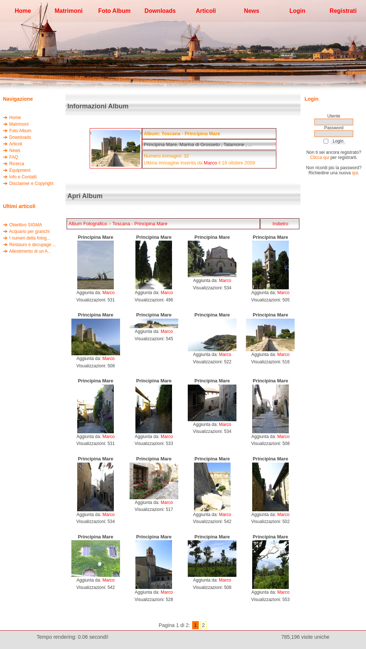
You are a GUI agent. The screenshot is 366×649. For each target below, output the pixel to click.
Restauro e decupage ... (32, 244)
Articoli (15, 144)
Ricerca (16, 163)
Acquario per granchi (29, 231)
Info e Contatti (23, 176)
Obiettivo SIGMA (25, 224)
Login (298, 11)
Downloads (20, 137)
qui (355, 172)
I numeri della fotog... (29, 238)
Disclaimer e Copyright (31, 183)
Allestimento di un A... (30, 251)
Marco (210, 163)
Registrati (343, 11)
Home (15, 117)
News (14, 150)
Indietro (279, 223)
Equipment (19, 170)
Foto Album (20, 130)
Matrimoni (19, 124)
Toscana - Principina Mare (139, 223)
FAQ (13, 157)
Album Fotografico (87, 223)
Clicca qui (319, 157)
